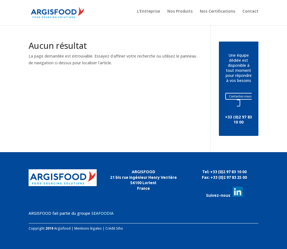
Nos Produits (180, 11)
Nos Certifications (217, 11)
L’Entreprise (148, 11)
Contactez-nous (240, 96)
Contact (250, 11)
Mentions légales (88, 228)
